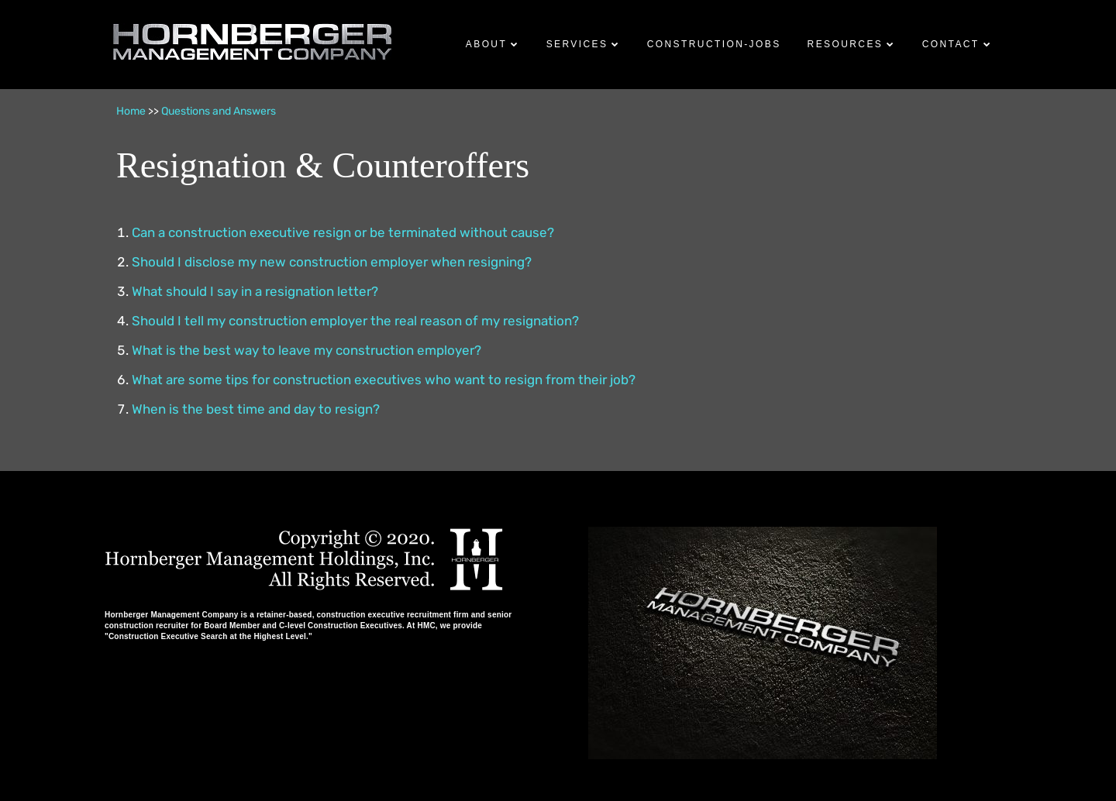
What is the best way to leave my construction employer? (306, 350)
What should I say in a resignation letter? (255, 291)
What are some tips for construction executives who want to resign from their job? (384, 379)
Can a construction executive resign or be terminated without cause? (343, 232)
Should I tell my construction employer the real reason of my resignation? (355, 320)
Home (131, 111)
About (486, 44)
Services (577, 44)
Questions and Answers (218, 111)
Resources (846, 44)
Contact (951, 44)
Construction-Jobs (714, 44)
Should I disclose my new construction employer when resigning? (332, 262)
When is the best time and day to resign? (256, 409)
